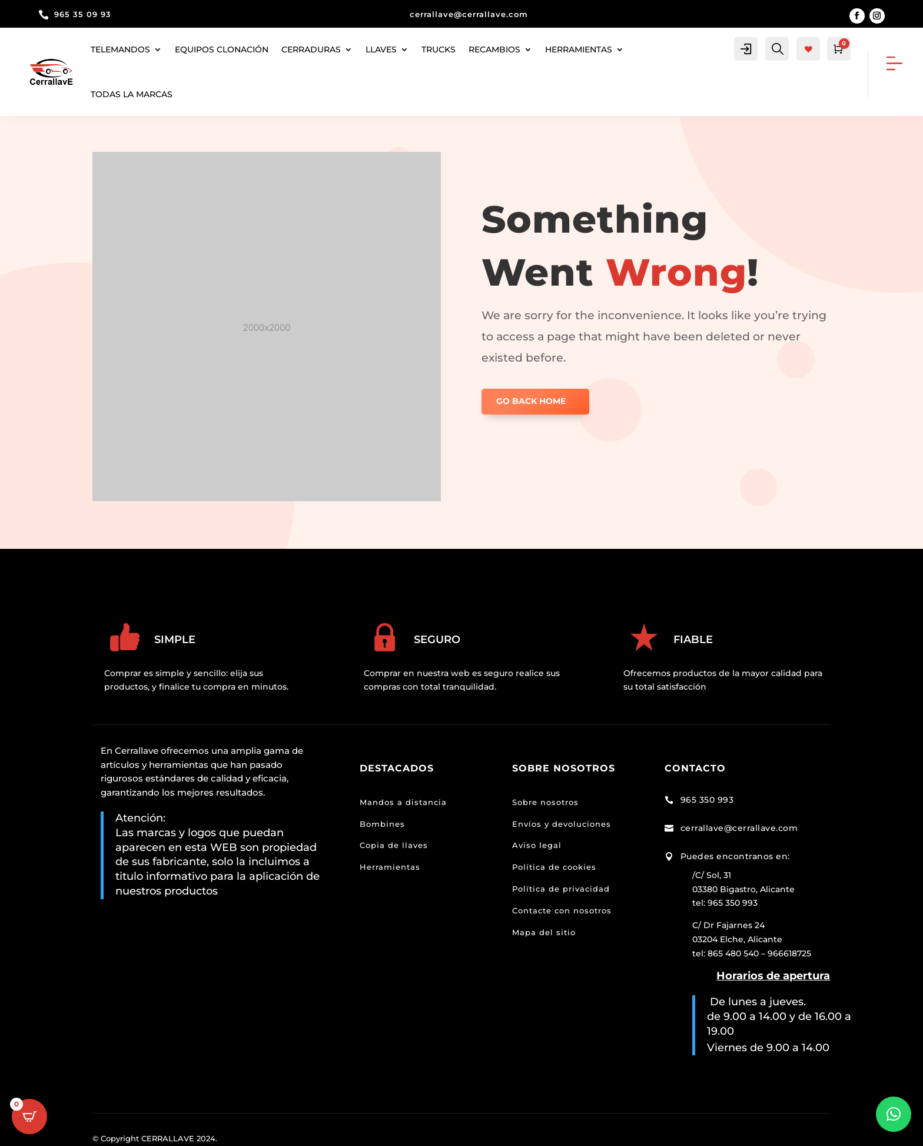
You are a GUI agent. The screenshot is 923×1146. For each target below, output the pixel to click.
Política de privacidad (561, 888)
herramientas (578, 49)
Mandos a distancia (403, 802)
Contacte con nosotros (562, 910)
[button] (893, 1114)
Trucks (438, 49)
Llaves (381, 49)
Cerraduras (311, 49)
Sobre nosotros (545, 802)
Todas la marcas (131, 94)
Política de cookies (554, 867)
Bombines (382, 824)
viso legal (540, 845)
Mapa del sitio (544, 932)
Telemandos (120, 49)
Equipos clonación (221, 49)
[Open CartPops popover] (29, 1116)
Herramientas (390, 867)
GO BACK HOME (531, 401)
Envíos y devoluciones (561, 824)
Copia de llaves (394, 845)
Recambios (494, 49)
